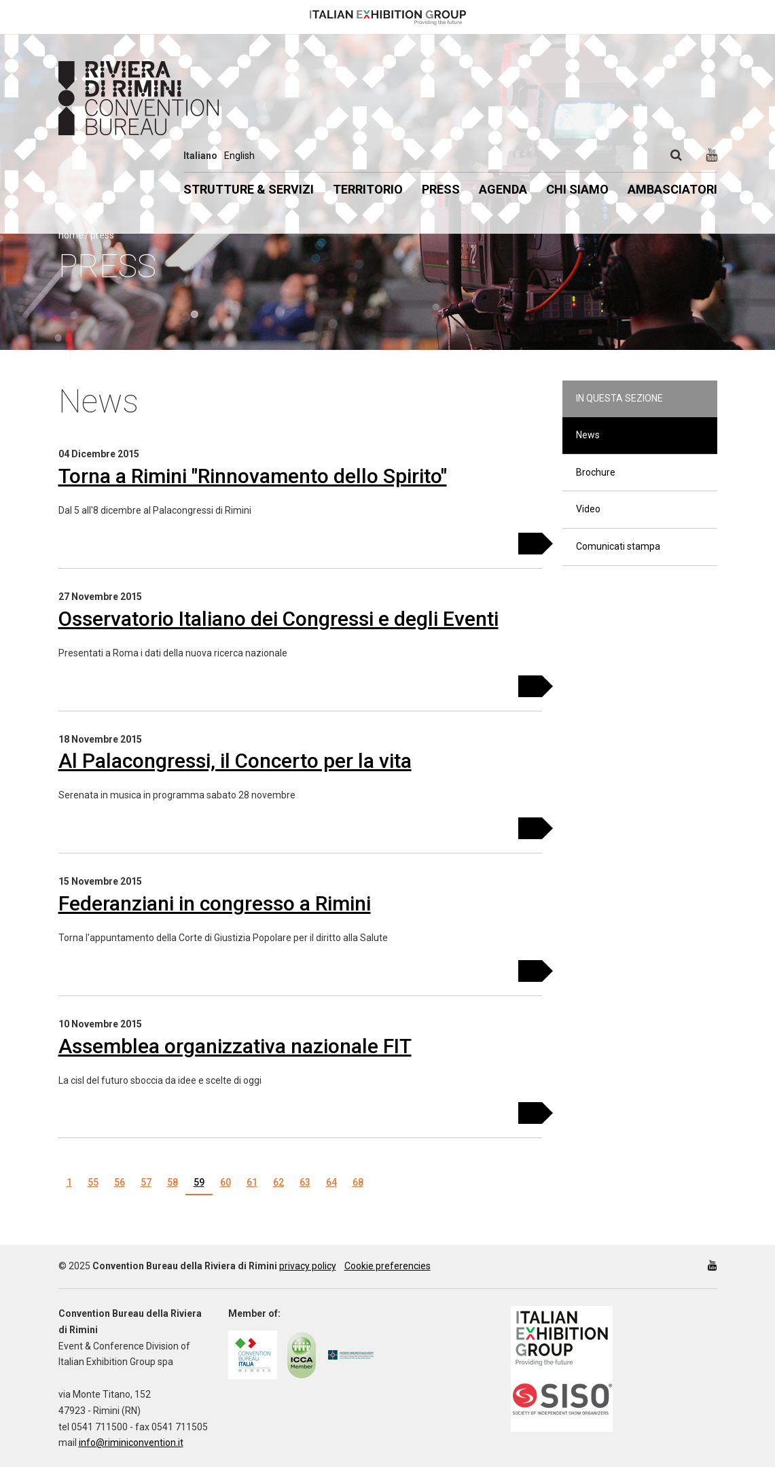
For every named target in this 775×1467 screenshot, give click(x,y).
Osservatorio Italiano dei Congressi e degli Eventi (278, 619)
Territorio (368, 189)
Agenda (503, 189)
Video (588, 508)
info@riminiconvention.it (131, 1442)
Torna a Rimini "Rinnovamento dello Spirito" (252, 476)
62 (278, 1182)
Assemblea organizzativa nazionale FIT (235, 1046)
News (588, 434)
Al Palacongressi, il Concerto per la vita (235, 761)
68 (358, 1182)
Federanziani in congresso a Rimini (214, 903)
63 (305, 1182)
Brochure (595, 472)
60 (225, 1182)
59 (199, 1182)
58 (172, 1182)
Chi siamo (577, 189)
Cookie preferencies (387, 1265)
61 (252, 1182)
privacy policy (307, 1265)
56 (119, 1182)
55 (93, 1182)
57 (146, 1182)
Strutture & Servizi (248, 189)
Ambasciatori (672, 189)
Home (71, 235)
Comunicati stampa (618, 546)
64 (331, 1182)
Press (441, 189)
